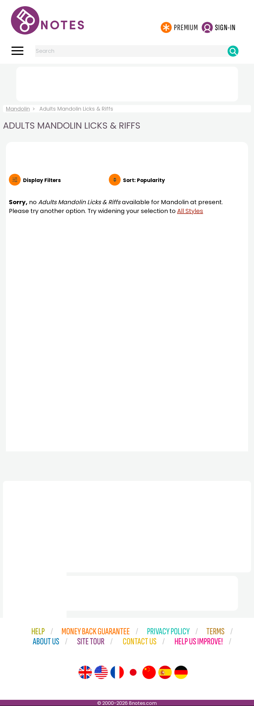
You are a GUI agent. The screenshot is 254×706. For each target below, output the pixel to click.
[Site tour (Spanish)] (165, 672)
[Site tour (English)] (85, 672)
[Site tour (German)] (181, 672)
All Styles (190, 211)
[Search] (233, 51)
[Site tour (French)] (117, 672)
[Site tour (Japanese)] (133, 672)
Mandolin (18, 108)
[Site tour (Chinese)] (149, 672)
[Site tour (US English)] (101, 672)
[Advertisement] (127, 83)
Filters (42, 180)
